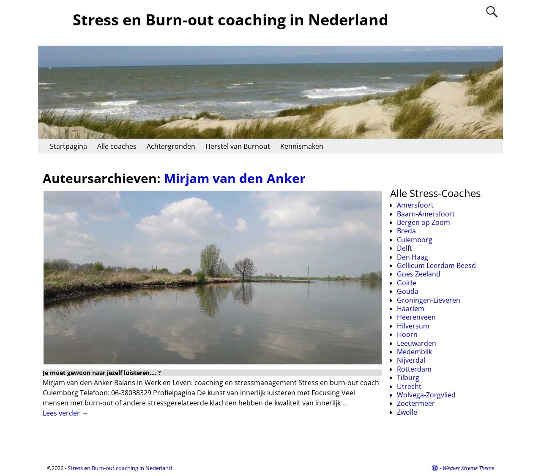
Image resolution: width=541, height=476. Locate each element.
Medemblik (414, 351)
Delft (404, 248)
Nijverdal (411, 360)
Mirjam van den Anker (235, 178)
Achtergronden (171, 146)
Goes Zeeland (418, 274)
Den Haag (412, 257)
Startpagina (68, 146)
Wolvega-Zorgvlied (426, 394)
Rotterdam (414, 369)
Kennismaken (301, 146)
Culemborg (414, 239)
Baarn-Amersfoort (426, 214)
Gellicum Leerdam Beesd (436, 265)
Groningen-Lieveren (428, 300)
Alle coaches (117, 146)
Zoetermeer (416, 403)
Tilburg (408, 377)
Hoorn (407, 334)
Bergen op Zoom (423, 222)
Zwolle (407, 412)
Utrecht (409, 386)
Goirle (406, 282)
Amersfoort (415, 205)
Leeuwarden (416, 343)
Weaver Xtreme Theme (468, 468)
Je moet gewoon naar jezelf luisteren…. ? (102, 373)
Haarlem (410, 308)
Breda (406, 230)
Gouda (407, 291)
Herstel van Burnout (237, 146)
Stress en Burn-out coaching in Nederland (230, 19)
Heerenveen (416, 317)
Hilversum (413, 326)
